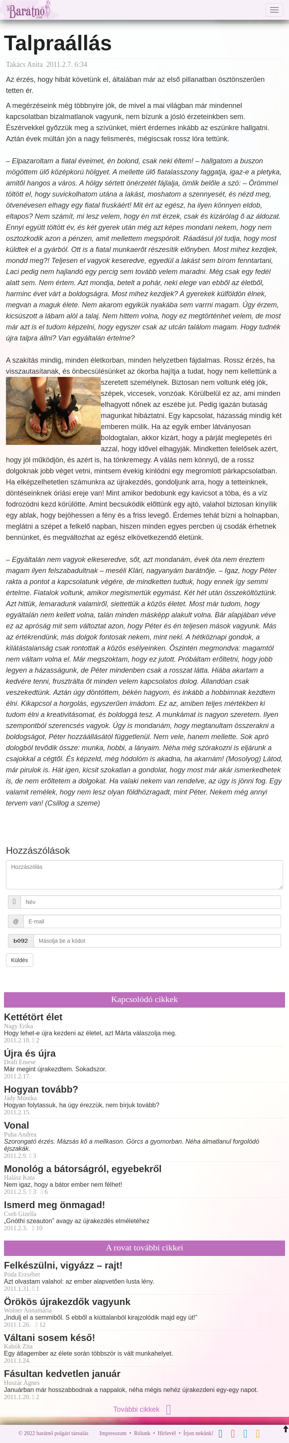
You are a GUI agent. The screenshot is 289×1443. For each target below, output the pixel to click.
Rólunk (142, 1433)
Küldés (19, 960)
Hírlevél (167, 1433)
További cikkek (144, 1409)
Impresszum (113, 1433)
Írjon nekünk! (198, 1433)
